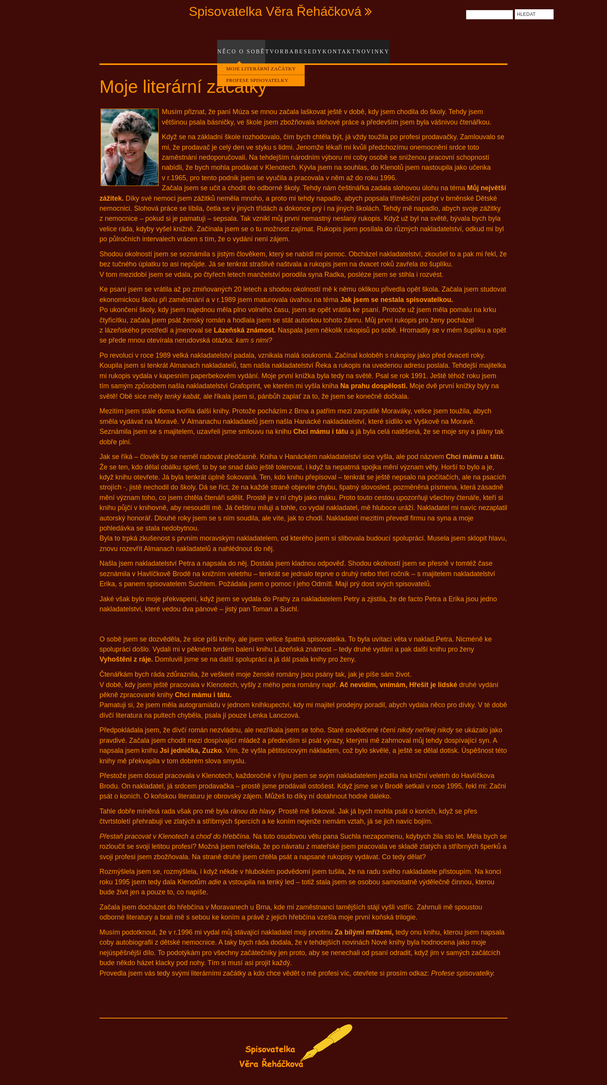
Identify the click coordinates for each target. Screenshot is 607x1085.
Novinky (379, 47)
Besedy (312, 47)
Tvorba (281, 47)
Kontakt (345, 47)
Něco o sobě (234, 47)
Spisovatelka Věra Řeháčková (275, 11)
